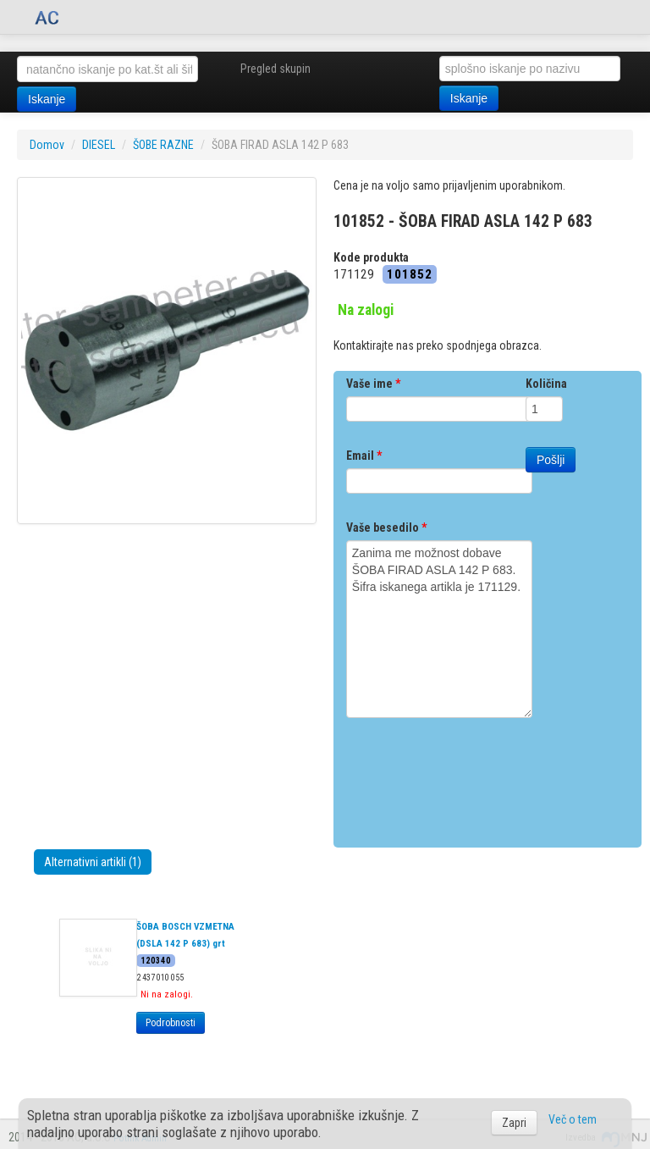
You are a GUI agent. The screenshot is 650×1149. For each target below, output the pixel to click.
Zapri (514, 1123)
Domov (47, 145)
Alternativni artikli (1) (92, 862)
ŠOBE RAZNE (163, 145)
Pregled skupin (275, 68)
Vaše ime (373, 383)
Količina (546, 383)
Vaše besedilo (386, 527)
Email (364, 455)
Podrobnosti (171, 1023)
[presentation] (474, 776)
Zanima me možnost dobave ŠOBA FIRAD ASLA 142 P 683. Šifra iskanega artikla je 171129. (439, 629)
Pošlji (551, 460)
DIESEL (98, 145)
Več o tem (572, 1119)
